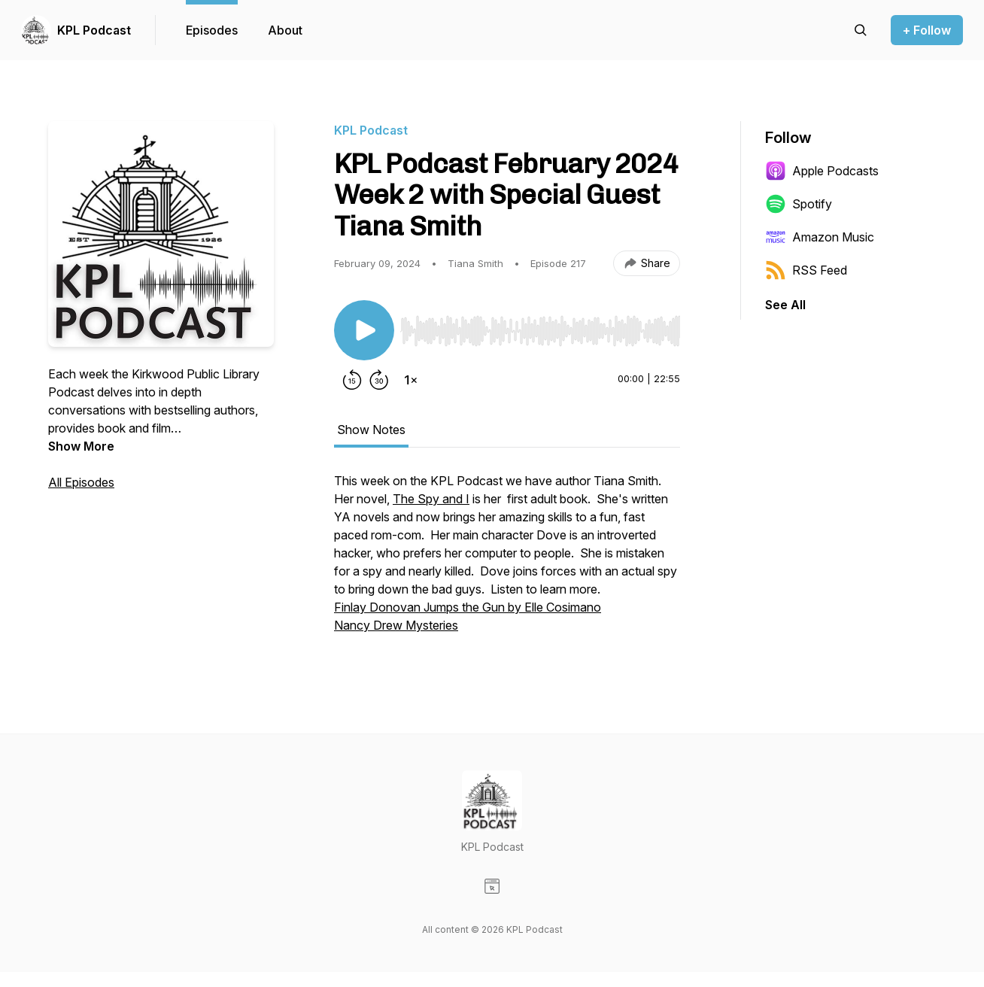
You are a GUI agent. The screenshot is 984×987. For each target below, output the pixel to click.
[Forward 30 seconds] (379, 379)
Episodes (212, 30)
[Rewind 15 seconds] (352, 379)
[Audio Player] (540, 326)
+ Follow (927, 30)
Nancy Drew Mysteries (396, 625)
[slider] (540, 331)
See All (785, 304)
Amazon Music (819, 237)
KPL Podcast (94, 30)
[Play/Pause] (364, 330)
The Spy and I (431, 498)
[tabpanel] (507, 560)
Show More (81, 446)
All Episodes (81, 482)
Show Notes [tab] (371, 429)
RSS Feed (806, 270)
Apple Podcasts (822, 170)
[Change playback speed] (411, 379)
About (285, 30)
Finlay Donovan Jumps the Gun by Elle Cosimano (467, 607)
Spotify (798, 203)
